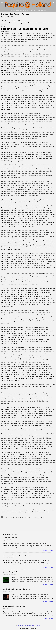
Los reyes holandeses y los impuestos (17, 555)
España (27, 517)
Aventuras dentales (10, 538)
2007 (7, 517)
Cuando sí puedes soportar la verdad (16, 589)
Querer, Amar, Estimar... (12, 572)
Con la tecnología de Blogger (28, 625)
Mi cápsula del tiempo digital (14, 606)
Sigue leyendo (48, 550)
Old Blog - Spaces (38, 517)
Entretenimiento (17, 517)
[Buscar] (54, 2)
